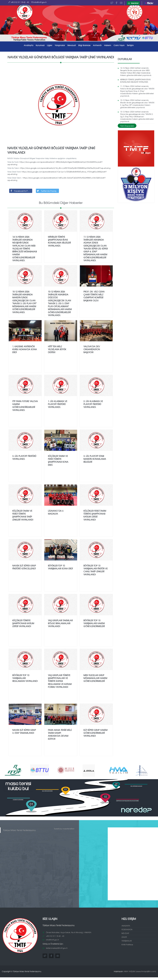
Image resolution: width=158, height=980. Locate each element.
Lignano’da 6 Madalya (55, 511)
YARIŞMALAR (127, 940)
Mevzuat (71, 45)
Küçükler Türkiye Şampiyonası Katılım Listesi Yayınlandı (23, 622)
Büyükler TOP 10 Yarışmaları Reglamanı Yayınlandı (25, 677)
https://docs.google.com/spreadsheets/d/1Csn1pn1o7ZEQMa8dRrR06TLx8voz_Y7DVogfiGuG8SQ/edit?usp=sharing (57, 172)
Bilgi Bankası (84, 45)
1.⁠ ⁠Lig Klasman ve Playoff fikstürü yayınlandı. (57, 403)
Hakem (107, 45)
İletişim (130, 45)
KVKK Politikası (127, 944)
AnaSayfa (28, 45)
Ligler (49, 45)
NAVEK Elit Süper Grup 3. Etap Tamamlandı (24, 730)
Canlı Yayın (119, 45)
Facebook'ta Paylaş (20, 190)
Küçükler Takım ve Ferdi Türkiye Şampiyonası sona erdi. (58, 459)
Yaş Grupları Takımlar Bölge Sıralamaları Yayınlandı (60, 622)
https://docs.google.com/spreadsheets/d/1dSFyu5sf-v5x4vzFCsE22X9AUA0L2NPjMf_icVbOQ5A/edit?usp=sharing (56, 178)
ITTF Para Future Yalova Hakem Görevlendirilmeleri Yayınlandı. (25, 405)
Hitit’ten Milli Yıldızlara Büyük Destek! (57, 348)
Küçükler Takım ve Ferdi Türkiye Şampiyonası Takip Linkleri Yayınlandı (22, 514)
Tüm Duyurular (127, 124)
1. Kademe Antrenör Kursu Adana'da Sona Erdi (24, 348)
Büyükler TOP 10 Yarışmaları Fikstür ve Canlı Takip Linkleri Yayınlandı (95, 569)
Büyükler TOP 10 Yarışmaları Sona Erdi (60, 566)
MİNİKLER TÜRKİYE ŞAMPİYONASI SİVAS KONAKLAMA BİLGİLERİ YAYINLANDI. (135, 80)
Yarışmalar (60, 45)
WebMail (133, 3)
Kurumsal (40, 45)
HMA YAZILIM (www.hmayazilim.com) (140, 970)
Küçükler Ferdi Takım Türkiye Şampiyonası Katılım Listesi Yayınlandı (94, 514)
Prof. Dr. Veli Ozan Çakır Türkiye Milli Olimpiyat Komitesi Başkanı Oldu (93, 295)
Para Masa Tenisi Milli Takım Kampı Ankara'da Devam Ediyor (60, 733)
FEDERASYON (127, 929)
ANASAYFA (126, 925)
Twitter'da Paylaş (46, 190)
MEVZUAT (125, 932)
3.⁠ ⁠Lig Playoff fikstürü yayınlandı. (24, 457)
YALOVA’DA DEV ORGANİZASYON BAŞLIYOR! (91, 348)
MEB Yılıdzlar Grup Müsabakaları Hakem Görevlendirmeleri (95, 677)
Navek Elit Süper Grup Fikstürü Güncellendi (24, 566)
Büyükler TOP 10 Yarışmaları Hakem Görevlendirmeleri (94, 622)
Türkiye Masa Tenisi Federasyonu (19, 829)
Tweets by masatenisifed (64, 828)
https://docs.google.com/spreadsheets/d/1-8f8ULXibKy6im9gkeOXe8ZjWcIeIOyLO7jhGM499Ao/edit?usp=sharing (54, 162)
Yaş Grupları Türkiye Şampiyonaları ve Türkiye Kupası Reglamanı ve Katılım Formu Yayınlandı (60, 680)
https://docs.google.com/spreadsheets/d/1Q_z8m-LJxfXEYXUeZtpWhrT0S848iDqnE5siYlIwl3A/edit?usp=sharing (65, 167)
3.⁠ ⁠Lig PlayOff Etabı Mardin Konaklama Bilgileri (94, 458)
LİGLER (124, 936)
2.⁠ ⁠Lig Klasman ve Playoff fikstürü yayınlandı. (93, 403)
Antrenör (97, 45)
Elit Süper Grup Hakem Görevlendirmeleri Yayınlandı (95, 732)
